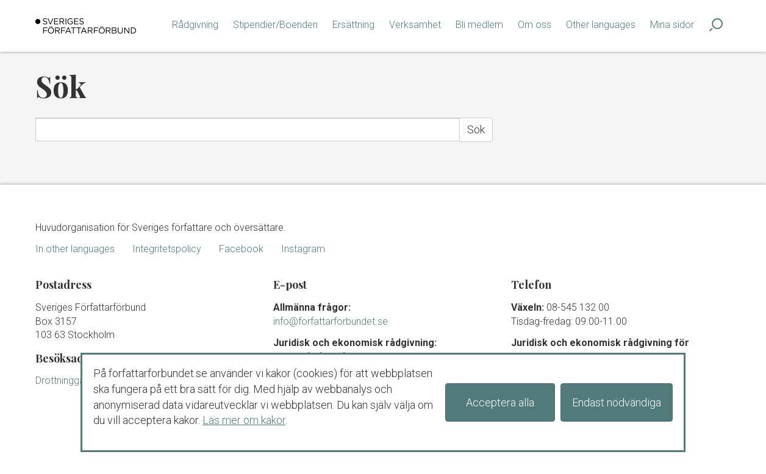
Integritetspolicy (166, 249)
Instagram (303, 249)
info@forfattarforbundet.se (330, 321)
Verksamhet (415, 24)
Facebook (241, 249)
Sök (476, 129)
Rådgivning (195, 24)
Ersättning (353, 24)
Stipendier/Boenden (275, 24)
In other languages (75, 249)
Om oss (534, 24)
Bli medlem (479, 24)
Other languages (600, 24)
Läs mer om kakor (243, 420)
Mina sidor (672, 24)
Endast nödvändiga (616, 402)
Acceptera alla (500, 402)
